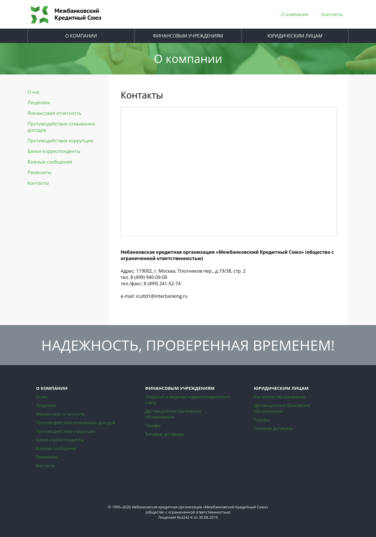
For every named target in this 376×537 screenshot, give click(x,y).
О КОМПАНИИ (81, 36)
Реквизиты (40, 172)
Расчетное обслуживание (279, 397)
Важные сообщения (50, 162)
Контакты (332, 14)
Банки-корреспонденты (54, 151)
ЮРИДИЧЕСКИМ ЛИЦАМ (294, 36)
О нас (34, 92)
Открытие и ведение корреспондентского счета (187, 399)
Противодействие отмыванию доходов (61, 127)
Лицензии (39, 102)
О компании (295, 14)
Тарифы (153, 425)
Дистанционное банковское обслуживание (173, 414)
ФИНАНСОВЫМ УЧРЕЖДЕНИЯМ (188, 36)
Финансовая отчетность (54, 113)
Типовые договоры (164, 434)
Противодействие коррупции (60, 140)
